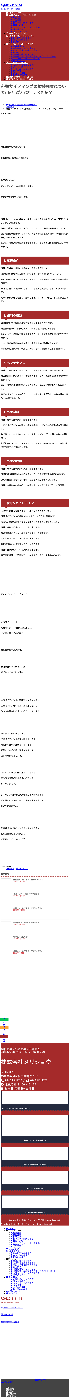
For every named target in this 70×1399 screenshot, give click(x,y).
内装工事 (16, 21)
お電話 (10, 1392)
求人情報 (16, 71)
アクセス (11, 1396)
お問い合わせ (13, 1291)
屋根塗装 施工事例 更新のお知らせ (28, 908)
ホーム (10, 1229)
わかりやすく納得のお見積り (25, 50)
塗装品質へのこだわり (22, 46)
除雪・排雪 (17, 25)
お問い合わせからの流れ (23, 65)
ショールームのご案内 (22, 69)
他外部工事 (17, 29)
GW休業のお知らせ (20, 937)
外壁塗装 (16, 19)
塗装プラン (12, 1249)
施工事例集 (13, 1251)
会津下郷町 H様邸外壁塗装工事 (26, 894)
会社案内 (11, 1277)
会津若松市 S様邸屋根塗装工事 (26, 923)
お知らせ (10, 869)
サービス (11, 1259)
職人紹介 (16, 52)
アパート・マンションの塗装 (25, 27)
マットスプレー (19, 31)
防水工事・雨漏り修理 (22, 23)
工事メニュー (13, 1231)
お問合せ (11, 1394)
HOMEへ (10, 1390)
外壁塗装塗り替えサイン (23, 54)
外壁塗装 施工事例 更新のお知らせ (28, 880)
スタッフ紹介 (18, 67)
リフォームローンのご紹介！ (25, 58)
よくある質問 (18, 73)
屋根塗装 (16, 17)
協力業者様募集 (19, 75)
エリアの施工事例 (20, 40)
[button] (35, 6)
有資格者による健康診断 (23, 48)
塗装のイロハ (18, 61)
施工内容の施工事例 (21, 38)
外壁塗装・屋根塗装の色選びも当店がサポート (33, 56)
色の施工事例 (18, 42)
